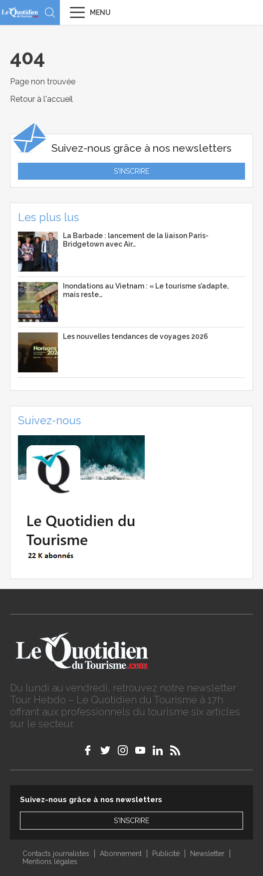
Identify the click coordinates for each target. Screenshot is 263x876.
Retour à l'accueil (41, 99)
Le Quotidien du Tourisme (20, 12)
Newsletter (207, 854)
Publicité (166, 854)
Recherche (49, 12)
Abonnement (121, 854)
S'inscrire (131, 171)
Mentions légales (49, 862)
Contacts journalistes (55, 854)
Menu (100, 12)
